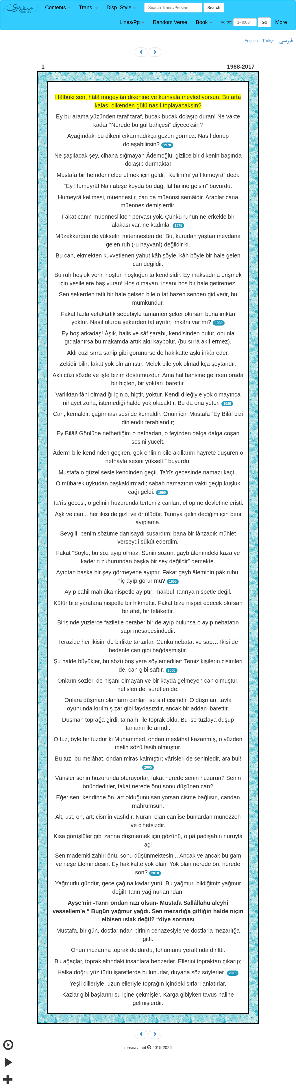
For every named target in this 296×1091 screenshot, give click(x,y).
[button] (58, 7)
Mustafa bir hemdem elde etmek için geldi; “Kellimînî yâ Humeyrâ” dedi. (148, 175)
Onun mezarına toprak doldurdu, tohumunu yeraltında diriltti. (148, 950)
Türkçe (268, 40)
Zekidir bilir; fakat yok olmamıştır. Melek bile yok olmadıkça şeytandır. (148, 364)
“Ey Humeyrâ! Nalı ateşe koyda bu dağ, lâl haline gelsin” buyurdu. (148, 186)
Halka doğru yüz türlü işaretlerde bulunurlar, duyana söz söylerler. (141, 972)
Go (264, 22)
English (251, 40)
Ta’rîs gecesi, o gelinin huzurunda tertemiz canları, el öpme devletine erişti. (148, 503)
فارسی (286, 40)
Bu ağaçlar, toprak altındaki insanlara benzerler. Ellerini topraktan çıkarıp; (147, 961)
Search (213, 7)
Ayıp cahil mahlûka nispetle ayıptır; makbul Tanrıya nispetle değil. (147, 592)
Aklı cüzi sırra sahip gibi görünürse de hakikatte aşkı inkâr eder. (148, 353)
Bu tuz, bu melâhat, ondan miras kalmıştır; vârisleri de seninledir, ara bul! (148, 758)
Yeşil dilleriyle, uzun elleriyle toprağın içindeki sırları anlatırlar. (148, 983)
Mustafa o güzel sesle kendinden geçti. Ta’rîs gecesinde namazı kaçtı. (148, 472)
